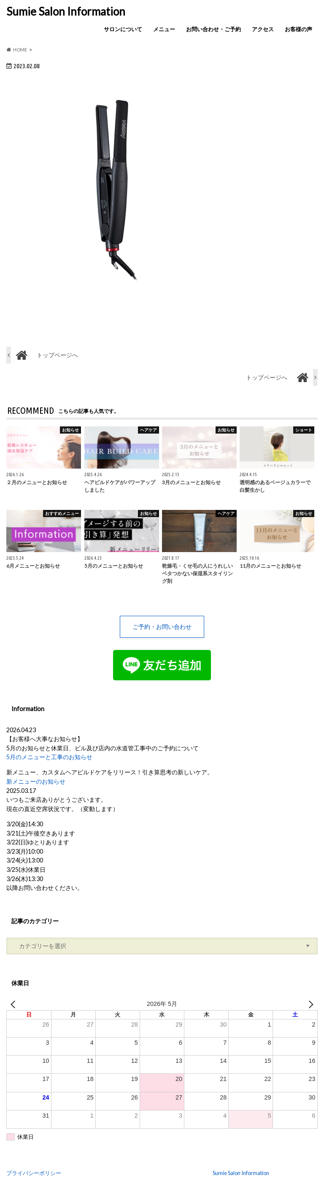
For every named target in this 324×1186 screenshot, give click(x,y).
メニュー (164, 29)
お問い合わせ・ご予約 (213, 29)
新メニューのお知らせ (35, 781)
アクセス (263, 29)
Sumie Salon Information (65, 11)
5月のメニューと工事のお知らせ (49, 757)
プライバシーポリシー (33, 1173)
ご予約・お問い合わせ (162, 626)
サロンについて (123, 29)
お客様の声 (298, 29)
